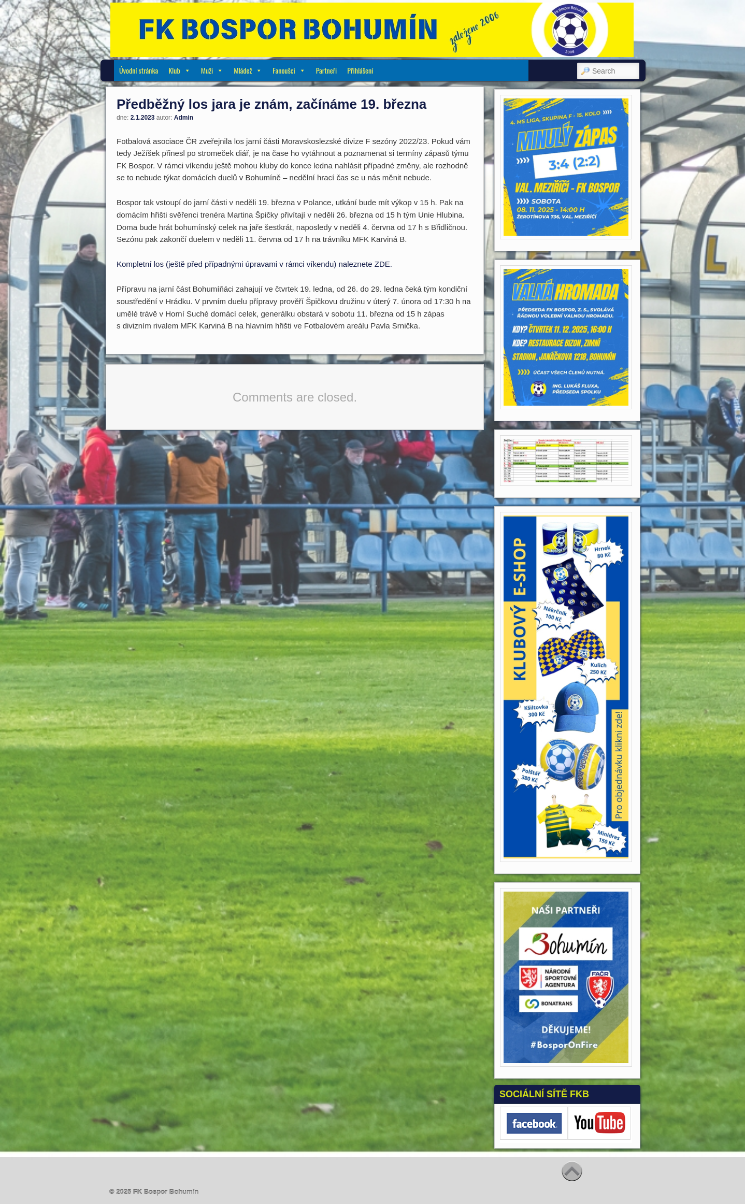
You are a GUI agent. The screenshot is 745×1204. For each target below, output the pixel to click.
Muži (212, 70)
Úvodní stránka (138, 70)
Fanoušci (289, 70)
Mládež (248, 70)
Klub (179, 70)
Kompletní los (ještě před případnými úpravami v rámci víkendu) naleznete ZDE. (254, 264)
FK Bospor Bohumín (165, 1192)
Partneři (326, 70)
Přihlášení (360, 70)
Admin (183, 117)
